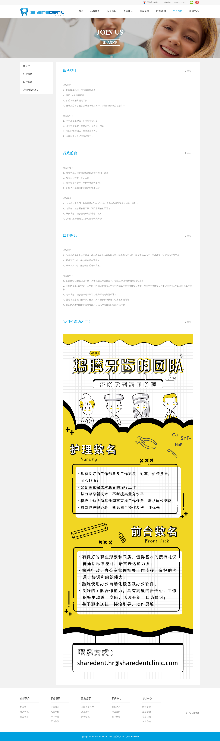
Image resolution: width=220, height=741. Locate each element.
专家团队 (128, 11)
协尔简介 (24, 707)
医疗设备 (24, 716)
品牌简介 (95, 11)
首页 (42, 11)
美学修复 (85, 716)
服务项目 (111, 11)
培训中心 (194, 11)
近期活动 (146, 711)
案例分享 (144, 11)
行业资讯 (116, 711)
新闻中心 (116, 698)
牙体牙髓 (55, 716)
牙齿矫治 (55, 707)
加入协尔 (177, 11)
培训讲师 (146, 707)
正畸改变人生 (87, 707)
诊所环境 (24, 711)
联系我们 (161, 11)
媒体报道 (116, 716)
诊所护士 (27, 66)
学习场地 (146, 721)
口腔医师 (27, 82)
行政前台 (27, 74)
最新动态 (116, 707)
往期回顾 (146, 716)
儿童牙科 (55, 711)
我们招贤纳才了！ (32, 89)
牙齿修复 (55, 721)
